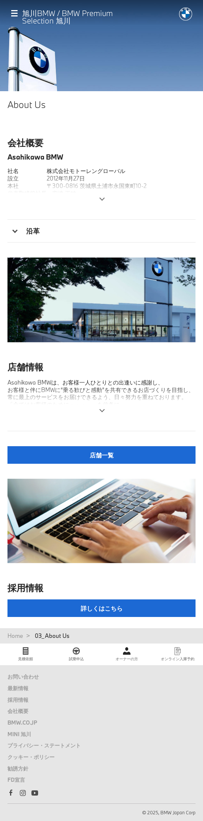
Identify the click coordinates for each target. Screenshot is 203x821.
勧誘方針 (17, 768)
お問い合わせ (23, 676)
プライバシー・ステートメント (44, 745)
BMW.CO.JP (22, 722)
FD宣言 (16, 779)
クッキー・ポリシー (31, 756)
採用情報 (17, 699)
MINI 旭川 (19, 734)
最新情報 (17, 688)
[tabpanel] (101, 299)
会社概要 (17, 710)
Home (15, 635)
